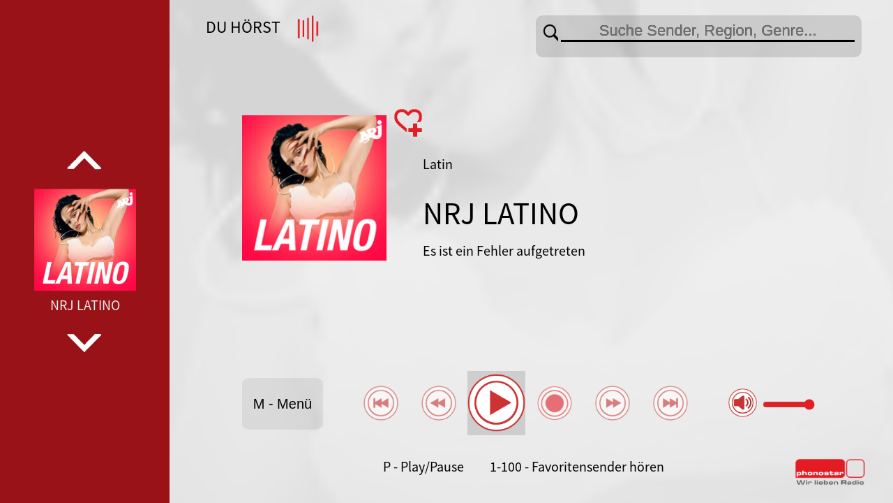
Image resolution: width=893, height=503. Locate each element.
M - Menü (282, 403)
